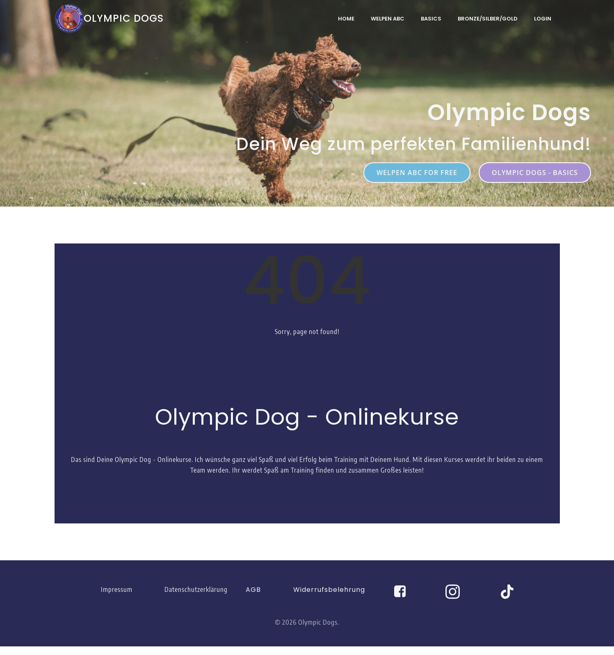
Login (543, 18)
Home (346, 18)
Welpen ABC (388, 18)
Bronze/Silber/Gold (488, 18)
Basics (431, 18)
